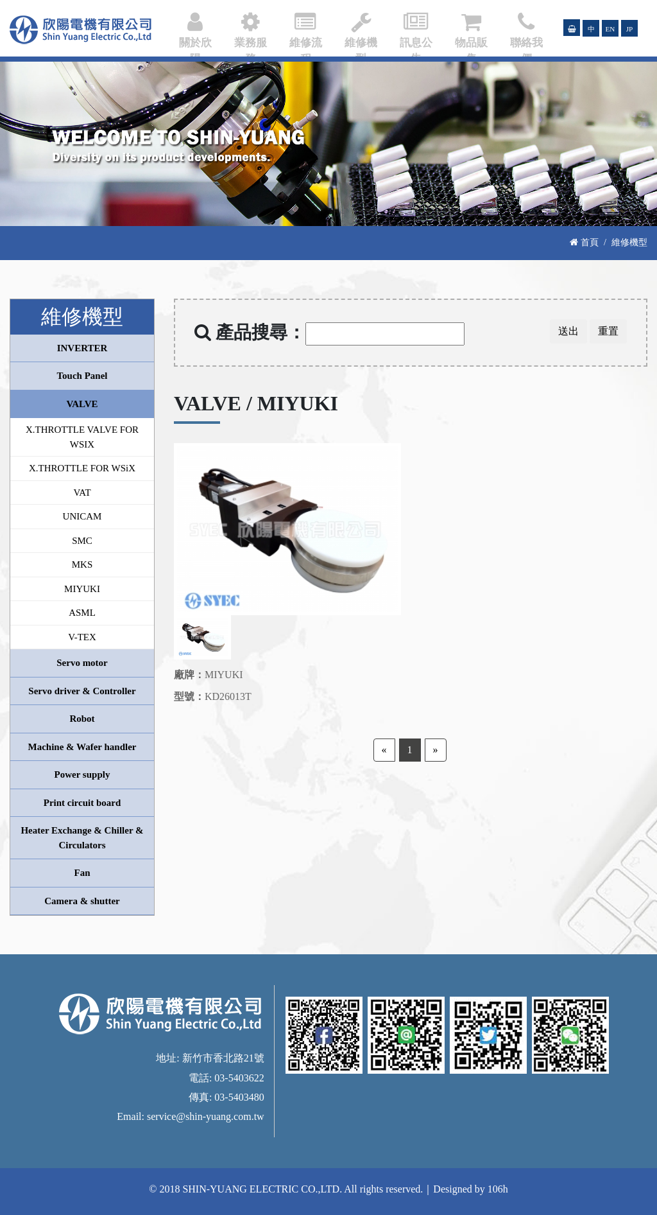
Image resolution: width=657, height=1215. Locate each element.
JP (629, 29)
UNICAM (82, 516)
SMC (82, 541)
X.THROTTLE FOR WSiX (82, 468)
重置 (608, 331)
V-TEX (82, 637)
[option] (287, 529)
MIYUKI (82, 589)
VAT (81, 492)
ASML (82, 613)
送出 (568, 331)
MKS (82, 564)
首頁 (584, 242)
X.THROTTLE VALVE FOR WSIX (82, 437)
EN (610, 29)
